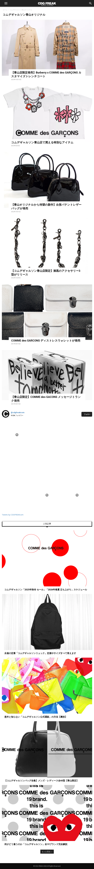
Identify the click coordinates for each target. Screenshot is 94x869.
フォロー (87, 414)
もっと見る (47, 851)
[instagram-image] (17, 435)
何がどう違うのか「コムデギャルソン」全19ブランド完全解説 (35, 844)
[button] (6, 3)
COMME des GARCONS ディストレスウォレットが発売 (45, 340)
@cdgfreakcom (17, 412)
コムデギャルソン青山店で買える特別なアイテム (42, 142)
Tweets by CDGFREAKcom (12, 515)
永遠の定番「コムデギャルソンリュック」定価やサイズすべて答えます (40, 653)
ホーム (5, 10)
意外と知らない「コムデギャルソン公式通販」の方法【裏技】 (35, 717)
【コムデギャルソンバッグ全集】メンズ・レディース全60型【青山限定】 (41, 780)
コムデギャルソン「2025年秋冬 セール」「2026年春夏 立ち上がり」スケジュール (45, 589)
